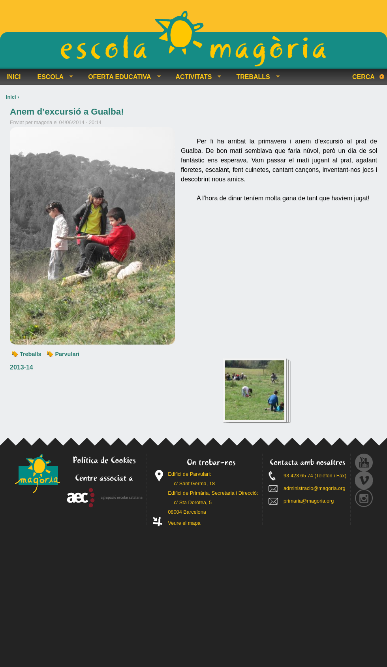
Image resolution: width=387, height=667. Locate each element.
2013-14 (21, 367)
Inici (11, 97)
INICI (13, 76)
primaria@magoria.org (309, 501)
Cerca (363, 76)
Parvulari (67, 354)
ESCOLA (52, 77)
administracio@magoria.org (315, 488)
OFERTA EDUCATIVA (121, 77)
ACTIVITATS (195, 77)
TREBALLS (254, 77)
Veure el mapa (184, 523)
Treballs (30, 354)
